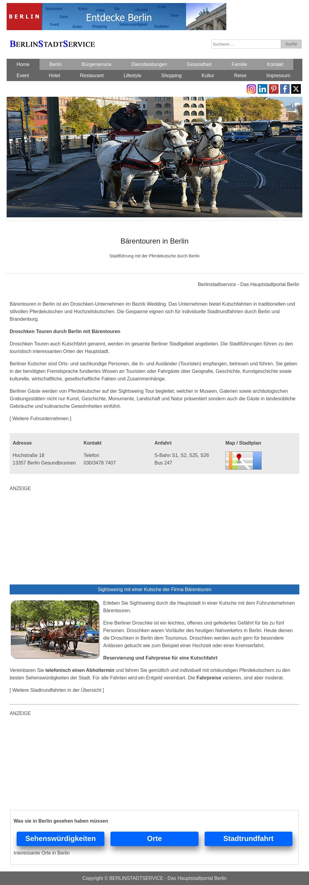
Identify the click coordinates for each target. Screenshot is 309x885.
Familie (239, 64)
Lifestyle (133, 75)
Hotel (54, 75)
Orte (154, 838)
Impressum (278, 75)
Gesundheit (199, 64)
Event (23, 75)
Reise (240, 75)
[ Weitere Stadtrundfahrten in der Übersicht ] (57, 690)
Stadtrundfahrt (248, 838)
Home (23, 64)
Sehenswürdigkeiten (60, 838)
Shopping (171, 75)
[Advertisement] (154, 539)
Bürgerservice (97, 64)
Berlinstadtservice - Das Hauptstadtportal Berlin (248, 284)
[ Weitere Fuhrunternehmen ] (40, 418)
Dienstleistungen (149, 64)
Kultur (208, 75)
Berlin (55, 64)
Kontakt (275, 64)
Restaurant (92, 75)
